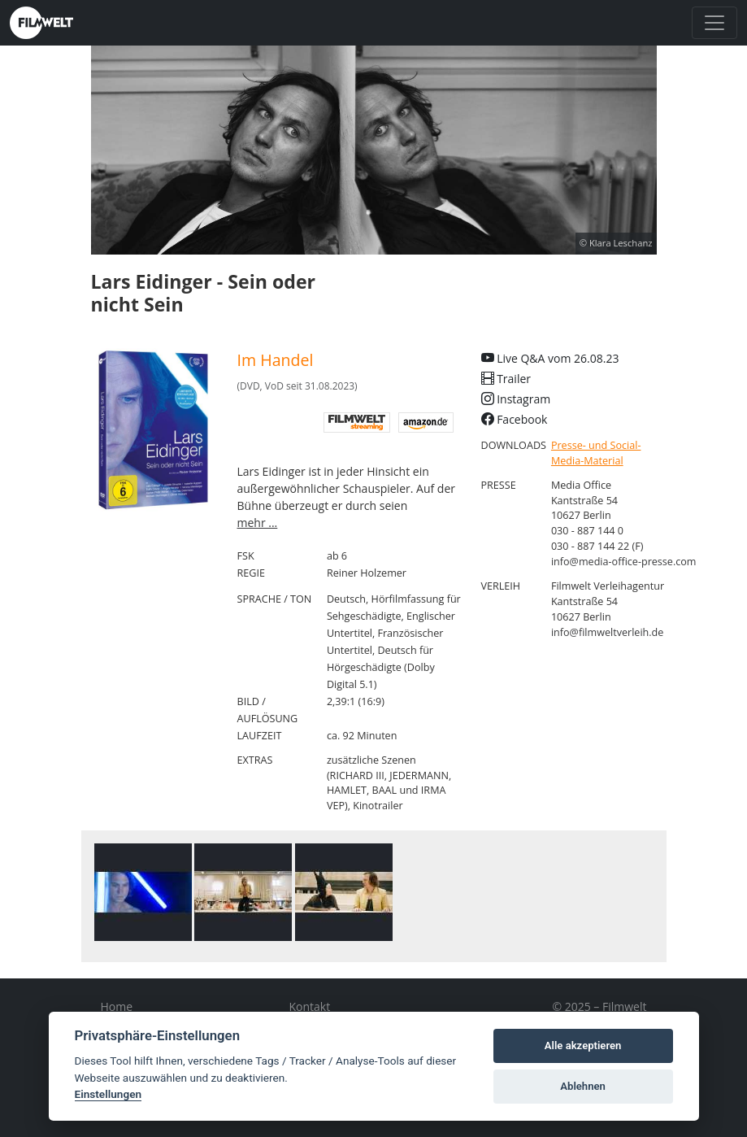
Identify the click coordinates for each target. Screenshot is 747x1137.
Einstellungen (108, 1093)
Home (117, 1006)
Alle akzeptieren (583, 1045)
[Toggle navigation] (714, 23)
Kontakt (310, 1006)
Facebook (514, 419)
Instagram (516, 399)
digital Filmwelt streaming (356, 422)
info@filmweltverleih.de (607, 632)
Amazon (426, 422)
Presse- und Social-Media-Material (596, 453)
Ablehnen (583, 1086)
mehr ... (257, 522)
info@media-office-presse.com (624, 561)
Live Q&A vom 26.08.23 (550, 358)
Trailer (506, 378)
